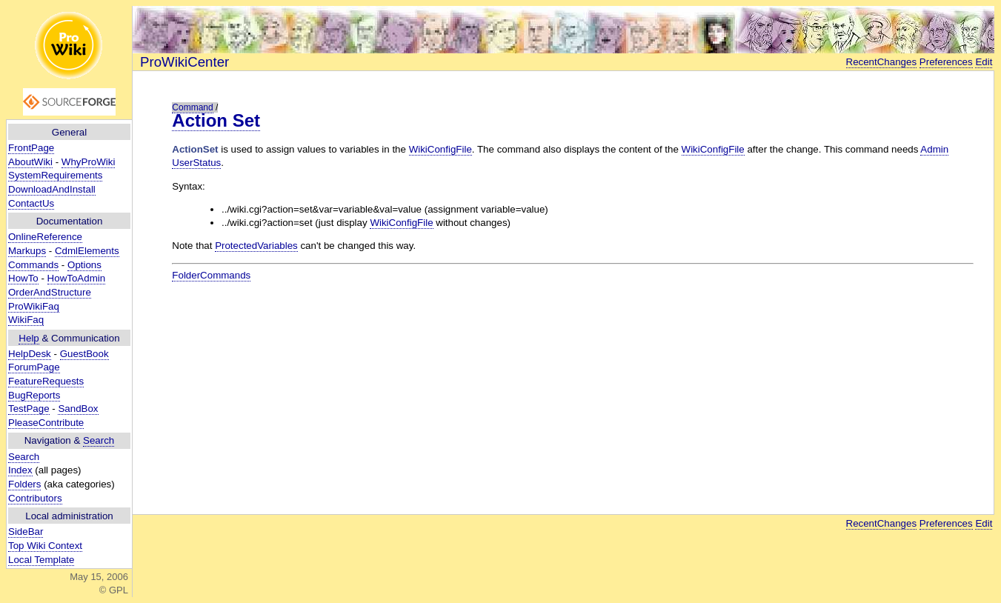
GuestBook (84, 353)
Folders (24, 484)
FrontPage (31, 147)
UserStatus (196, 162)
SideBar (25, 531)
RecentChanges (881, 61)
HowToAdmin (76, 278)
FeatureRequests (46, 381)
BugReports (34, 395)
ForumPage (34, 367)
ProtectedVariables (256, 245)
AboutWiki (30, 161)
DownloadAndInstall (52, 189)
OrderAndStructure (49, 292)
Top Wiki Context (45, 545)
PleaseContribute (46, 422)
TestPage (29, 408)
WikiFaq (26, 319)
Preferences (946, 61)
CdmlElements (87, 250)
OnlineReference (45, 236)
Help (29, 338)
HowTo (23, 278)
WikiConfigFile (440, 149)
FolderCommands (211, 275)
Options (84, 264)
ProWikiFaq (33, 306)
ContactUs (31, 203)
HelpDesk (29, 353)
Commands (33, 264)
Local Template (41, 559)
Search (98, 440)
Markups (27, 250)
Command (192, 107)
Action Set (216, 120)
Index (20, 470)
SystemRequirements (55, 175)
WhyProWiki (88, 161)
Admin (934, 149)
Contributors (35, 498)
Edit (983, 61)
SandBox (78, 408)
